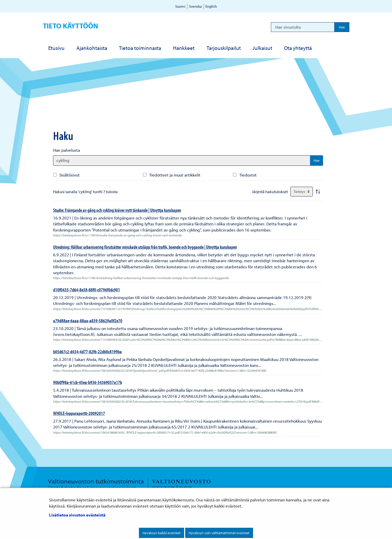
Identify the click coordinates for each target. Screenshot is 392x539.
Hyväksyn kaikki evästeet (161, 533)
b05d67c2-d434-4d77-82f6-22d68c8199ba (87, 351)
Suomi (180, 6)
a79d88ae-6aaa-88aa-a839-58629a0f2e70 (87, 320)
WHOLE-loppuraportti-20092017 (79, 413)
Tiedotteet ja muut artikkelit (174, 175)
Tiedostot (248, 175)
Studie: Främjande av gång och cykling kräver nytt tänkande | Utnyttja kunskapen (117, 210)
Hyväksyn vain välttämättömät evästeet (219, 533)
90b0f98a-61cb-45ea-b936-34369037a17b (87, 382)
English (211, 6)
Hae (316, 160)
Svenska (195, 6)
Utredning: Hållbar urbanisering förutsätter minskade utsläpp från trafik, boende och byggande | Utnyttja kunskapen (145, 247)
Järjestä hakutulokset (270, 191)
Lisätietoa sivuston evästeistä (77, 515)
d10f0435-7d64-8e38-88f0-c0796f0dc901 (86, 290)
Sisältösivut (69, 175)
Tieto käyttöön (70, 25)
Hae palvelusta (66, 150)
